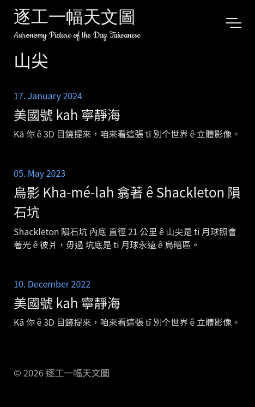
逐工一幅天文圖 (75, 18)
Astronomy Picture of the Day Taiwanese (77, 35)
